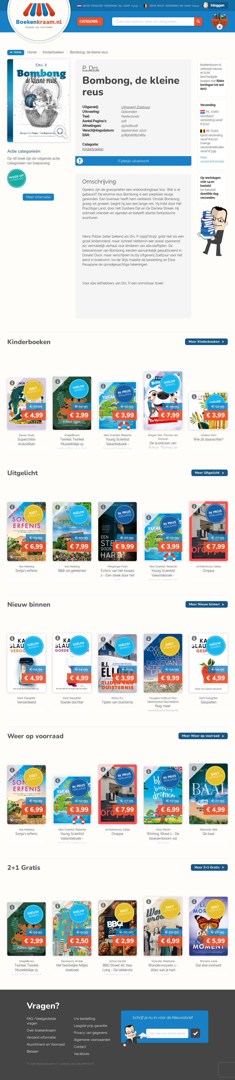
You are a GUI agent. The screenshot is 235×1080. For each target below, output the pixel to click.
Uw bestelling (84, 1019)
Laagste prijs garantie (90, 1026)
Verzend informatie (41, 1037)
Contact (80, 1047)
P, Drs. (90, 68)
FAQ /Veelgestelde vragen (41, 1021)
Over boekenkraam (41, 1030)
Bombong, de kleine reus (89, 52)
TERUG (15, 52)
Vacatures (81, 1054)
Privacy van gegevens (90, 1033)
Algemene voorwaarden (92, 1040)
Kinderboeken (53, 52)
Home (32, 52)
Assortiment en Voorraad (46, 1044)
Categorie (90, 21)
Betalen (32, 1051)
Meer (204, 341)
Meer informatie (38, 197)
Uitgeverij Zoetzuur (135, 107)
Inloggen (217, 5)
